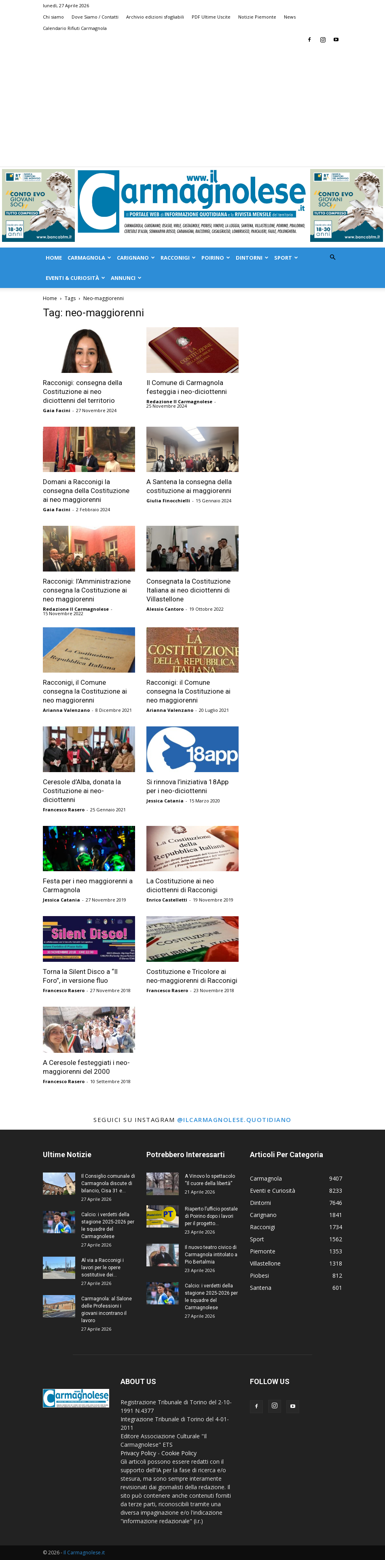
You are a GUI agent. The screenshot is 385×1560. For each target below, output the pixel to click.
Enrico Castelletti (166, 900)
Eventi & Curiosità (75, 278)
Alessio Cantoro (165, 609)
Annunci (126, 278)
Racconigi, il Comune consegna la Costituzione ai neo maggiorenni (85, 691)
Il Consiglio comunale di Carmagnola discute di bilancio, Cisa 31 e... (108, 1183)
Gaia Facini (56, 410)
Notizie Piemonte (257, 17)
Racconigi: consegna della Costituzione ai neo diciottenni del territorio (82, 391)
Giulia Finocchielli (168, 500)
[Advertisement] (192, 106)
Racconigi (178, 257)
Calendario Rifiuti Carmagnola (75, 28)
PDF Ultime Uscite (211, 17)
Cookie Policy (179, 1453)
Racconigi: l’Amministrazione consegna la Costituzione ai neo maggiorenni (87, 590)
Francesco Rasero (64, 809)
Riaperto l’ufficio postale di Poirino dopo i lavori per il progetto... (211, 1216)
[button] (332, 257)
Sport (286, 257)
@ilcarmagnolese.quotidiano (234, 1119)
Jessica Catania (165, 801)
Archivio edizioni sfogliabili (155, 17)
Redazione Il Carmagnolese (179, 401)
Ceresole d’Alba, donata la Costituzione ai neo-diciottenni (82, 791)
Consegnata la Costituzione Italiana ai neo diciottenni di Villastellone (188, 590)
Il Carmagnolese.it (84, 1552)
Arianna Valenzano (66, 710)
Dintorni (252, 257)
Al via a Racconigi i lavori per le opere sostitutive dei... (102, 1267)
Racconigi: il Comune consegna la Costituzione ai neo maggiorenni (188, 691)
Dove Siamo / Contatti (95, 17)
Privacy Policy (138, 1453)
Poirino (215, 257)
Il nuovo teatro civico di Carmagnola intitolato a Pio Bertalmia (211, 1255)
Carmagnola (89, 257)
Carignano (136, 257)
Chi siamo (53, 17)
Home (54, 257)
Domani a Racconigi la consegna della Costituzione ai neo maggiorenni (86, 491)
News (290, 17)
